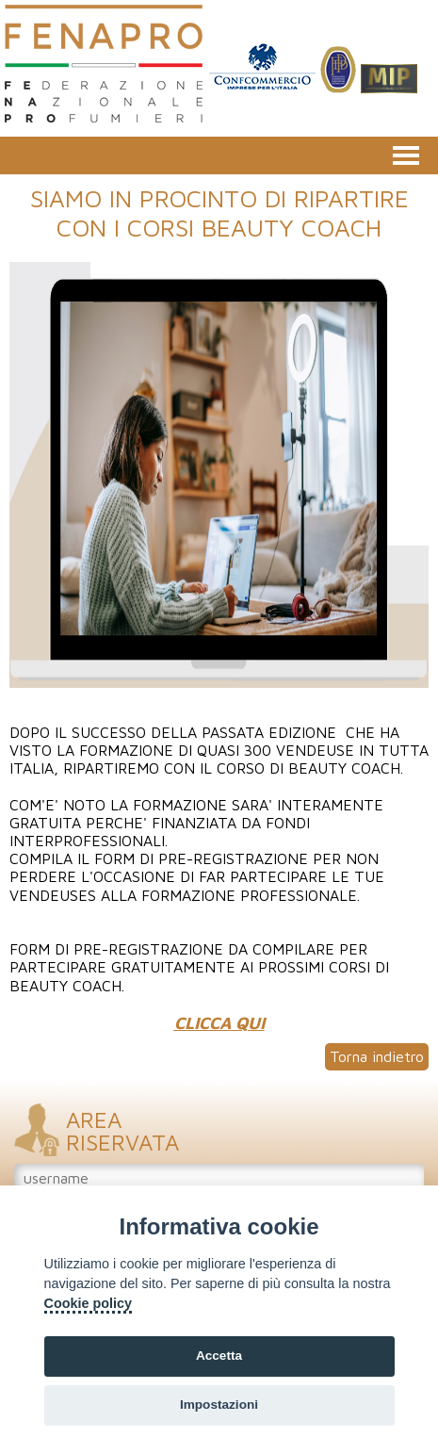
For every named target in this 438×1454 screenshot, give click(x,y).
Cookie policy (88, 1303)
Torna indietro (377, 1056)
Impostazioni (219, 1404)
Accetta (219, 1355)
